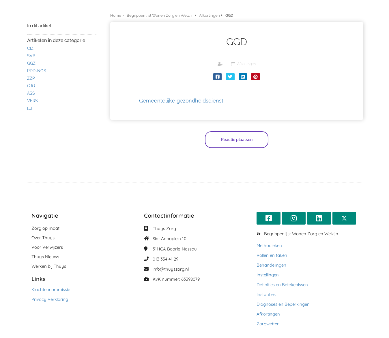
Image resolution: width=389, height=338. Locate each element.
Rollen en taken (272, 255)
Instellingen (268, 275)
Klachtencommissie (50, 289)
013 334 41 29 (165, 259)
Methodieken (269, 245)
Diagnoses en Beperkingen (283, 304)
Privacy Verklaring (49, 299)
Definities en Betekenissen (282, 284)
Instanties (266, 294)
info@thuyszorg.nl (171, 269)
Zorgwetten (268, 323)
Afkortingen (246, 64)
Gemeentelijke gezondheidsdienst (181, 101)
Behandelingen (271, 265)
